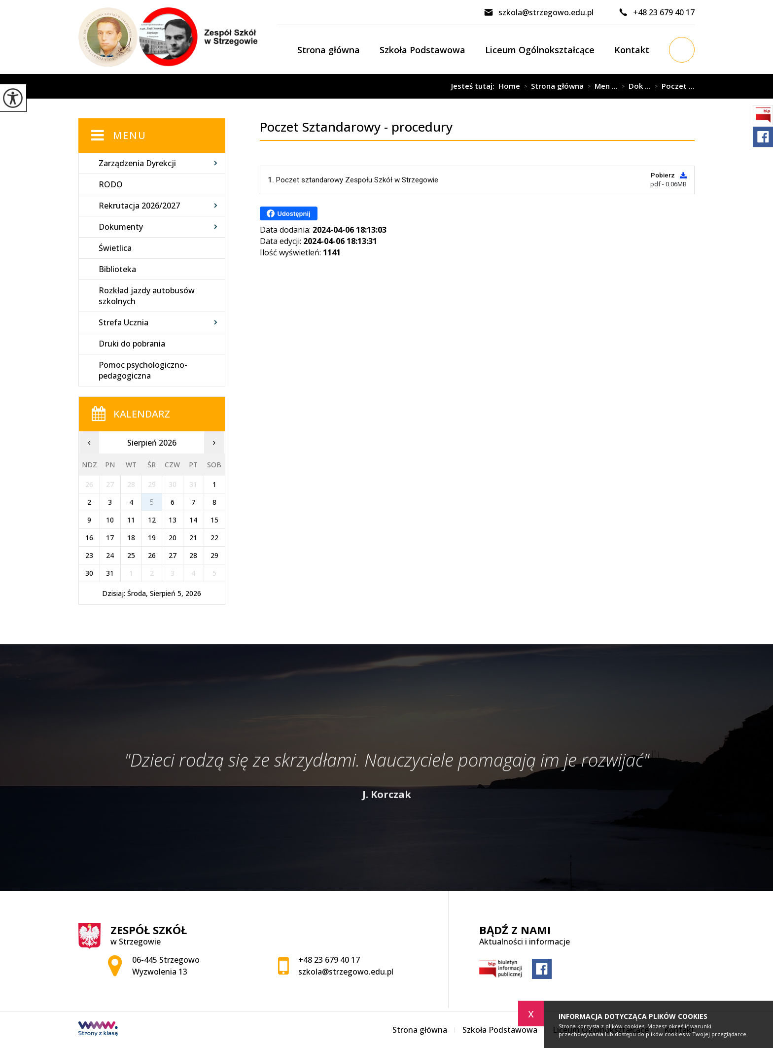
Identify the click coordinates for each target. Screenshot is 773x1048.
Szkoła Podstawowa (422, 50)
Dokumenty (121, 226)
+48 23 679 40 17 (656, 12)
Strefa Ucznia (123, 322)
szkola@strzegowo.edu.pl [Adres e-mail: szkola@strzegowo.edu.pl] (345, 971)
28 (193, 555)
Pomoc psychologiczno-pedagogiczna (143, 370)
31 (110, 573)
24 (110, 555)
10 (110, 519)
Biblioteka (117, 269)
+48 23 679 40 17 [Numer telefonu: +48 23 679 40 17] (329, 959)
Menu (129, 135)
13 (172, 519)
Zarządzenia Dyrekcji (137, 163)
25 (131, 555)
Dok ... (634, 86)
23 (89, 555)
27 (172, 555)
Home (509, 86)
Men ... (601, 86)
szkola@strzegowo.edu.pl (539, 12)
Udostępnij (289, 213)
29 (214, 555)
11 (131, 519)
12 (152, 519)
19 (152, 537)
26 (152, 555)
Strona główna (328, 50)
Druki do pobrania (132, 343)
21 (193, 537)
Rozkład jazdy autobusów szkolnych (147, 296)
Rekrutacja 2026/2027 (139, 205)
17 (110, 537)
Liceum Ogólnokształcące (540, 50)
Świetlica (115, 248)
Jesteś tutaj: (474, 86)
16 (89, 537)
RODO (111, 184)
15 (214, 519)
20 (172, 537)
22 (214, 537)
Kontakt (631, 50)
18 (131, 537)
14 (193, 519)
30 (89, 573)
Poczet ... (673, 86)
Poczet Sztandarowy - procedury (341, 86)
